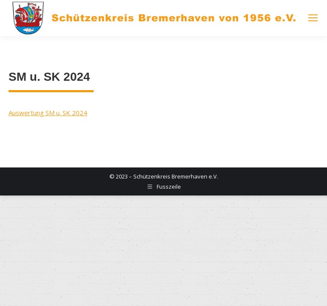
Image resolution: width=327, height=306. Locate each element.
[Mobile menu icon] (312, 17)
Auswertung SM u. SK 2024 (48, 112)
